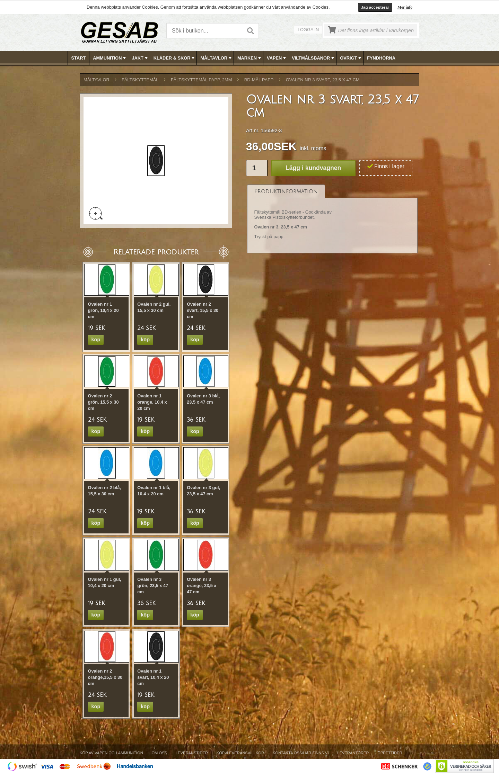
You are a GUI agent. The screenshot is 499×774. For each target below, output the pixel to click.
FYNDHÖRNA (381, 58)
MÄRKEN (249, 58)
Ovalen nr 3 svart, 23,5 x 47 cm (323, 79)
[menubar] (250, 58)
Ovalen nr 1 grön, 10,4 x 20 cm (103, 310)
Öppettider (389, 753)
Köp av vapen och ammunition (111, 753)
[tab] (286, 191)
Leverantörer (353, 753)
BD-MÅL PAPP (259, 79)
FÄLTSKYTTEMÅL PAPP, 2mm (201, 79)
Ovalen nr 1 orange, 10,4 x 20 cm (152, 402)
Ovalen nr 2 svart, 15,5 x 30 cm (202, 310)
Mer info (404, 7)
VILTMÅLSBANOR (313, 58)
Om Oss (159, 753)
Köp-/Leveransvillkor (240, 753)
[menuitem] (79, 58)
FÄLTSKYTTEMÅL (140, 79)
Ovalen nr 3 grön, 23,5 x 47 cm (152, 585)
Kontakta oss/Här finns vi (301, 753)
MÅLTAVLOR (216, 58)
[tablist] (332, 219)
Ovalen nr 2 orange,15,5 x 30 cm (105, 677)
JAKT (140, 58)
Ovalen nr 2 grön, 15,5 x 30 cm (103, 402)
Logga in (308, 29)
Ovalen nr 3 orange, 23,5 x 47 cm (201, 585)
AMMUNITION (110, 58)
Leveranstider (192, 753)
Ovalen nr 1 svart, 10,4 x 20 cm (153, 677)
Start (78, 58)
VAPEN (277, 58)
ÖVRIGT (351, 58)
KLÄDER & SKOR (175, 58)
